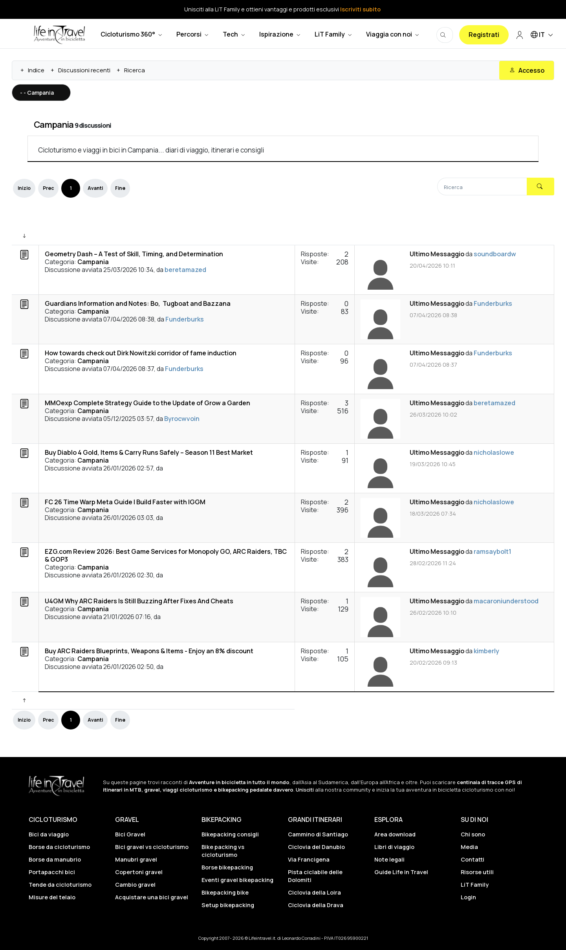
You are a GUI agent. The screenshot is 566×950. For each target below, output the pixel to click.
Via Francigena (309, 859)
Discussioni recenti (84, 70)
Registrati (484, 34)
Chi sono (473, 834)
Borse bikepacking (227, 867)
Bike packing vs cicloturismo (222, 850)
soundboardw (495, 254)
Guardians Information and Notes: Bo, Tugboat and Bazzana (138, 303)
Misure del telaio (52, 897)
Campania (53, 124)
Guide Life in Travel (401, 872)
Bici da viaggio (49, 834)
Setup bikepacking (227, 905)
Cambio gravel (135, 884)
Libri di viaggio (394, 847)
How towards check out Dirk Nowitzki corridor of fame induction (140, 353)
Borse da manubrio (55, 859)
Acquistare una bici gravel (151, 897)
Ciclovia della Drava (315, 905)
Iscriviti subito (360, 9)
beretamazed (185, 269)
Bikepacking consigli (230, 834)
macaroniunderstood (506, 601)
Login (468, 897)
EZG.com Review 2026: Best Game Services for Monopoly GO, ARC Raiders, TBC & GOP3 (166, 555)
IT (543, 35)
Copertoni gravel (139, 872)
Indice (36, 70)
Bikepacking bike (225, 892)
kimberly (486, 651)
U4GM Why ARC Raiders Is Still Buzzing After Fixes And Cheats (139, 601)
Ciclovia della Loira (314, 892)
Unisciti (305, 789)
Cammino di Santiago (318, 834)
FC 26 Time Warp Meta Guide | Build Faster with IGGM (125, 502)
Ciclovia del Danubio (316, 847)
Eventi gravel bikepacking (237, 880)
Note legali (389, 859)
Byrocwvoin (182, 418)
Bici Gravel (130, 834)
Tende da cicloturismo (60, 884)
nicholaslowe (494, 452)
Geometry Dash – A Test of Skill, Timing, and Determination (134, 254)
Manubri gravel (136, 859)
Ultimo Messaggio (437, 254)
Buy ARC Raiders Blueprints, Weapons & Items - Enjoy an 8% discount (149, 651)
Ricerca (134, 70)
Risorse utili (477, 872)
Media (469, 847)
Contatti (472, 859)
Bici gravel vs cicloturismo (152, 847)
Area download (395, 834)
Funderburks (184, 319)
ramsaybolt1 (492, 551)
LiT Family (475, 884)
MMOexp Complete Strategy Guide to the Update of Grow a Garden (147, 403)
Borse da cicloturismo (59, 847)
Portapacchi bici (52, 872)
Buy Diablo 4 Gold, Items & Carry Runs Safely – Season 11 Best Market (149, 452)
